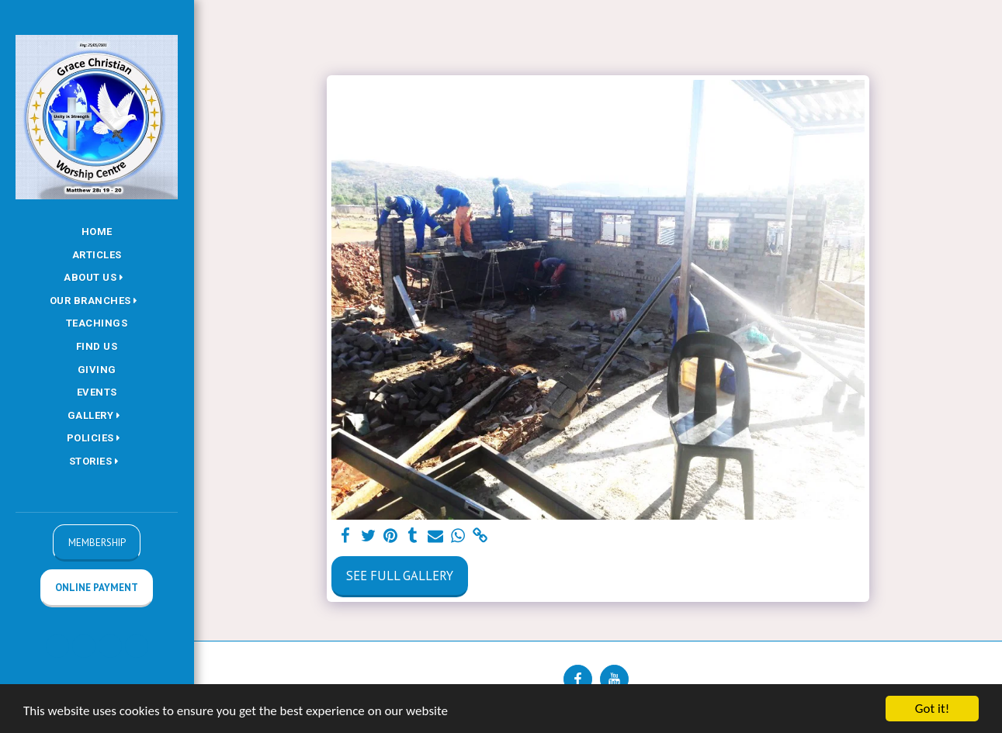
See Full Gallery (399, 575)
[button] (96, 278)
